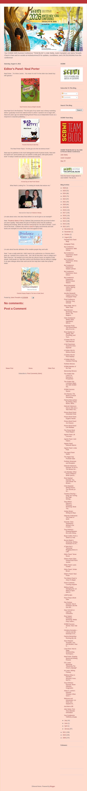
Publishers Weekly (36, 212)
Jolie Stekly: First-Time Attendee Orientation (69, 710)
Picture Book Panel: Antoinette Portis (70, 413)
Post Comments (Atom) (34, 373)
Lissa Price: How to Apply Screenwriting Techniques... (70, 651)
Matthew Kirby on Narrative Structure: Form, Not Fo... (70, 677)
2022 (64, 199)
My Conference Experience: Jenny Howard (70, 260)
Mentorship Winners (70, 371)
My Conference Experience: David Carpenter (70, 254)
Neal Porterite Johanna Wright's (30, 107)
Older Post (51, 368)
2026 (64, 188)
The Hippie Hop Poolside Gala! (69, 457)
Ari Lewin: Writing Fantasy (69, 671)
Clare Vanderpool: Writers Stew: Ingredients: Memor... (69, 320)
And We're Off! (68, 706)
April (66, 726)
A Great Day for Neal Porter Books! (30, 181)
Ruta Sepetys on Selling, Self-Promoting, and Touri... (69, 334)
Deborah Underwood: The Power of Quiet (70, 517)
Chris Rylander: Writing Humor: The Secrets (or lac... (70, 488)
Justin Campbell (66, 158)
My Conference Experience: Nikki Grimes (70, 248)
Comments (66, 97)
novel (31, 226)
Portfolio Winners (69, 364)
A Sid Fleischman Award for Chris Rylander (69, 346)
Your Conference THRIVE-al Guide (70, 716)
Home (30, 368)
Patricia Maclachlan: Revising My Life (70, 637)
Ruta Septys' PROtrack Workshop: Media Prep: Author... (70, 618)
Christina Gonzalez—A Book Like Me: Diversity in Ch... (70, 631)
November (67, 232)
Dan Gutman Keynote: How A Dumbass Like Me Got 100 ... (70, 604)
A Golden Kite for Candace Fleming (70, 360)
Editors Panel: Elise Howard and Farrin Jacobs (70, 560)
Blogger (52, 786)
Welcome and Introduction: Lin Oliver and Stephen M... (70, 701)
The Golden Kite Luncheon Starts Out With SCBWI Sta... (70, 384)
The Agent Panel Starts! (69, 453)
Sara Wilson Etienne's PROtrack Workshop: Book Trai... (70, 505)
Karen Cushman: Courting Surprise (70, 583)
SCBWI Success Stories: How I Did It (70, 625)
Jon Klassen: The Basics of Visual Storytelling (70, 395)
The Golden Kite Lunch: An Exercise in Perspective (69, 376)
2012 (64, 226)
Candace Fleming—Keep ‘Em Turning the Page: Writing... (70, 496)
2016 (64, 215)
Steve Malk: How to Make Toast (70, 306)
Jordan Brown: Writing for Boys (70, 512)
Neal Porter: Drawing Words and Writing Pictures (70, 658)
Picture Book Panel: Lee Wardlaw (70, 426)
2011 (64, 732)
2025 (64, 191)
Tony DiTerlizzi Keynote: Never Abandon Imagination (70, 685)
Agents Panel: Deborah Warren (70, 444)
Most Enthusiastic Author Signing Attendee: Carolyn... (69, 288)
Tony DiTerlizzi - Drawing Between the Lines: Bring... (70, 531)
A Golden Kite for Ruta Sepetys (69, 355)
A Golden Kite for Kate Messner (69, 340)
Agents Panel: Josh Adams (70, 440)
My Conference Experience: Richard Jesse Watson (69, 280)
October (67, 234)
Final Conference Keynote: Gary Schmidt (69, 301)
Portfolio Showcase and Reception (70, 462)
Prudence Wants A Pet (15, 220)
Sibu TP (63, 161)
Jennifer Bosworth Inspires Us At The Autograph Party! (70, 295)
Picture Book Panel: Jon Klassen (70, 422)
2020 (64, 204)
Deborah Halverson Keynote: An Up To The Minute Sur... (70, 467)
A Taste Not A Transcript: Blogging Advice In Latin (70, 549)
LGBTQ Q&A (68, 595)
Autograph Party (69, 244)
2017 (64, 213)
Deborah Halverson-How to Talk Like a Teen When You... (70, 407)
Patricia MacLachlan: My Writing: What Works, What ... (70, 401)
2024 (64, 193)
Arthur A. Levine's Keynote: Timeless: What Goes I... (69, 693)
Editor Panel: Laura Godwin (70, 565)
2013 (64, 224)
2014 (64, 221)
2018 (64, 210)
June (66, 723)
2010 (64, 735)
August (66, 237)
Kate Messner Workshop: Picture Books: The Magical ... (70, 312)
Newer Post (9, 368)
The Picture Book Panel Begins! (69, 431)
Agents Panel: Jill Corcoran (69, 435)
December (67, 229)
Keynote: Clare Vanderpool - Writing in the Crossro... (69, 524)
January (67, 729)
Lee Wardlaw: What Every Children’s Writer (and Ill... (70, 473)
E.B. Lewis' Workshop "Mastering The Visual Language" (70, 665)
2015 (64, 218)
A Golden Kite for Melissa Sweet (69, 351)
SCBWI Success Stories (69, 390)
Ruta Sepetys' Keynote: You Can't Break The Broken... (70, 480)
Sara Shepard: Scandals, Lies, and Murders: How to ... (70, 643)
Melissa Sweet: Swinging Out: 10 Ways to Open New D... (70, 589)
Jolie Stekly (64, 155)
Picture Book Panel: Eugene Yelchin (70, 417)
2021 (64, 202)
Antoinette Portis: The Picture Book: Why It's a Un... (70, 327)
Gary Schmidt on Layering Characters (69, 611)
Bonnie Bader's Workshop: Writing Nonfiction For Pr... (70, 542)
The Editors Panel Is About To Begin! (70, 579)
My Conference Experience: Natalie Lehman (70, 267)
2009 (64, 738)
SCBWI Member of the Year (70, 367)
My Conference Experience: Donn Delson (70, 273)
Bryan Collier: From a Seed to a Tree (70, 536)
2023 (64, 196)
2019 (64, 207)
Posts (64, 93)
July (65, 720)
